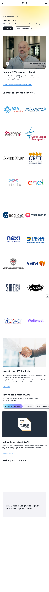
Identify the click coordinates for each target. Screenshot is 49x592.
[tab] (13, 406)
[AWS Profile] (46, 3)
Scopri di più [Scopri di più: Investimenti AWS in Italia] (6, 387)
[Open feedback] (47, 296)
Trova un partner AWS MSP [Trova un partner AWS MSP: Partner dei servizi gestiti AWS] (9, 453)
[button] (8, 28)
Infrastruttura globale (8, 16)
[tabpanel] (24, 432)
